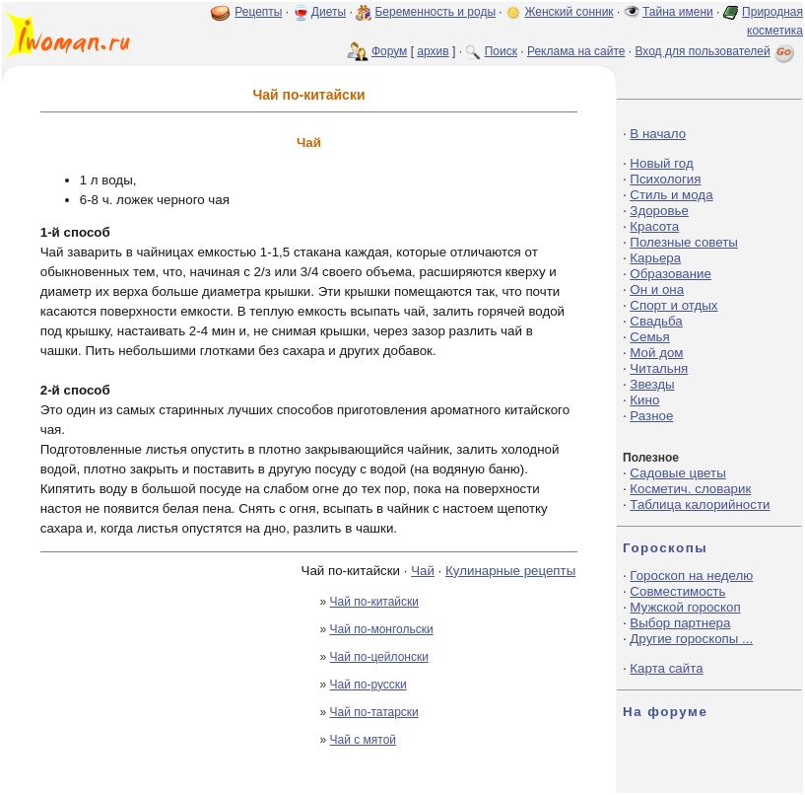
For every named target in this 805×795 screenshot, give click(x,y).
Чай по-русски (368, 684)
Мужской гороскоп (685, 607)
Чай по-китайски (375, 602)
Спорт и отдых (673, 305)
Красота (654, 226)
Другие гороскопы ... (691, 638)
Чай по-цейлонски (379, 657)
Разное (651, 415)
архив (432, 51)
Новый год (661, 163)
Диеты (328, 12)
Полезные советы (684, 242)
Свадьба (656, 321)
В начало (658, 133)
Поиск (501, 51)
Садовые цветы (677, 473)
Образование (670, 273)
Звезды (652, 384)
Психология (665, 179)
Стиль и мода (671, 194)
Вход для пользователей (716, 51)
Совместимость (677, 591)
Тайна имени (677, 12)
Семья (649, 336)
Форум (389, 51)
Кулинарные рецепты (510, 570)
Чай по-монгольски (382, 629)
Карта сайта (666, 668)
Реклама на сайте (576, 51)
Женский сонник (568, 12)
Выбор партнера (680, 622)
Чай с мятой (363, 740)
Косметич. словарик (690, 488)
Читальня (659, 368)
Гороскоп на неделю (691, 575)
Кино (644, 400)
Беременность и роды (435, 12)
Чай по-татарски (374, 712)
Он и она (657, 289)
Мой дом (656, 352)
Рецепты (258, 12)
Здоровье (659, 210)
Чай (423, 570)
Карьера (655, 258)
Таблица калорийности (700, 504)
